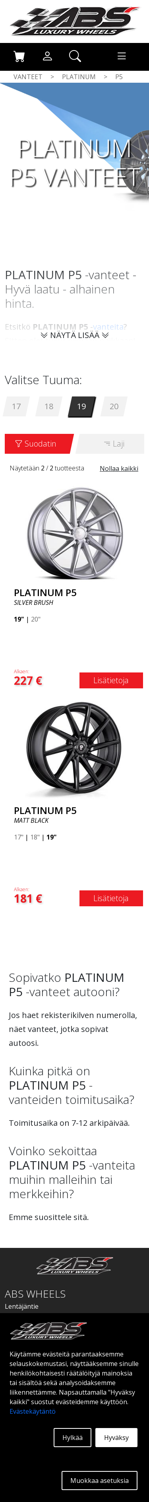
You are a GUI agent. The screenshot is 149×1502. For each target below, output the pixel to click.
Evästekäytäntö (33, 1411)
